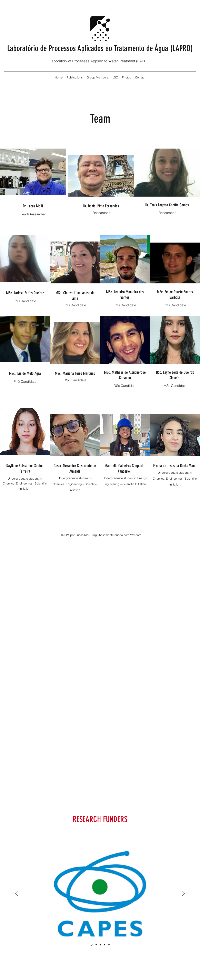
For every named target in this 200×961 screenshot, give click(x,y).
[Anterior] (16, 893)
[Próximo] (183, 893)
